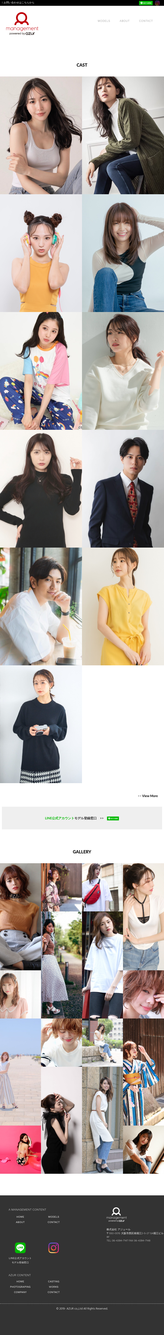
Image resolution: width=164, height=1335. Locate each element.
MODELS (104, 20)
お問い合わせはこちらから (18, 2)
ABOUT (125, 20)
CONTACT (146, 20)
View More (150, 796)
